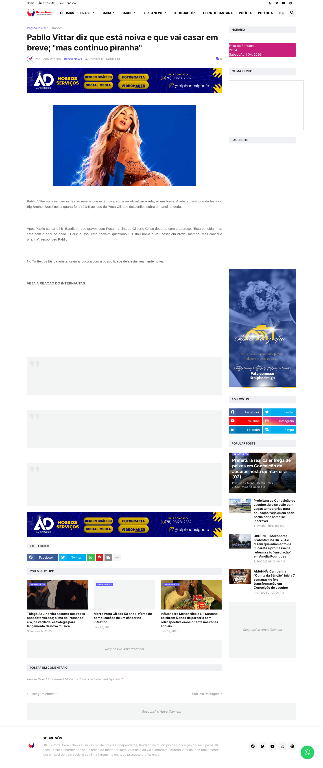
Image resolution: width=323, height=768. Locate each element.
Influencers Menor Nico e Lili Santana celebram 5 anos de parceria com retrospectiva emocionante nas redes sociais (189, 620)
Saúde (127, 13)
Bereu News (153, 13)
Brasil (85, 13)
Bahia (106, 13)
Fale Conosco (67, 3)
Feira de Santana (218, 13)
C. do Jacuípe (185, 13)
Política (265, 13)
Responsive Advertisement (124, 649)
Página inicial (36, 28)
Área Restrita (46, 3)
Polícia (245, 13)
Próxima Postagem (206, 694)
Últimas (67, 13)
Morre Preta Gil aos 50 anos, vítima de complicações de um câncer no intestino (123, 618)
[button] (281, 13)
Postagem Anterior (43, 694)
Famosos (56, 28)
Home (30, 3)
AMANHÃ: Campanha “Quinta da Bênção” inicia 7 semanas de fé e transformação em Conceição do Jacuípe (274, 579)
